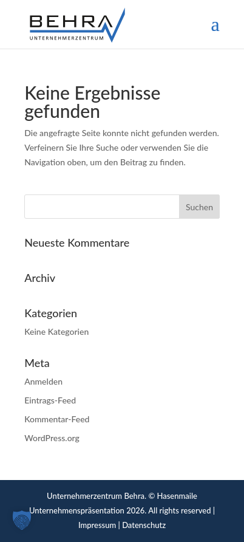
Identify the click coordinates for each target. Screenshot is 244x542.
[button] (22, 520)
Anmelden (43, 381)
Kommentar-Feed (56, 419)
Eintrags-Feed (50, 400)
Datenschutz (144, 525)
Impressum (97, 525)
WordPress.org (52, 438)
